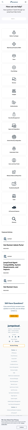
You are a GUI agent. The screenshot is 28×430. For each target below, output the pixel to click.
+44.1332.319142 (15, 332)
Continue (22, 427)
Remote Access (14, 384)
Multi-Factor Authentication (14, 375)
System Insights (14, 398)
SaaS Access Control (14, 387)
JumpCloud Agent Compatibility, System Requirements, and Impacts (12, 266)
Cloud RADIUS (14, 361)
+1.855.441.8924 (14, 330)
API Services (14, 353)
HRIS (14, 373)
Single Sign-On (14, 395)
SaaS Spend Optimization (14, 392)
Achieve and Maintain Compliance (14, 410)
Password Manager (14, 378)
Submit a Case (14, 316)
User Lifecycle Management (14, 404)
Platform (13, 350)
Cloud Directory (14, 355)
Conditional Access (14, 364)
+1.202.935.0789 (16, 329)
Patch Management (14, 381)
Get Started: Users (10, 287)
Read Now (6, 248)
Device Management (14, 367)
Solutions (13, 407)
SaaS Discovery (14, 390)
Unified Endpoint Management (14, 401)
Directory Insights (14, 370)
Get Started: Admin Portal (13, 245)
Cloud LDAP (14, 358)
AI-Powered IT (14, 413)
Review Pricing (14, 345)
